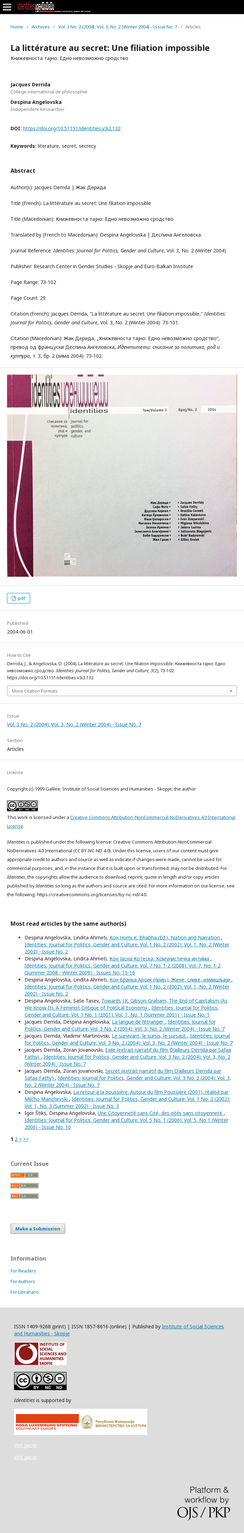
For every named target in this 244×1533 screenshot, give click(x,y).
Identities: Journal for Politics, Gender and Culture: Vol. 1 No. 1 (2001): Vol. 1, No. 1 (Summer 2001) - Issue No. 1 (122, 1011)
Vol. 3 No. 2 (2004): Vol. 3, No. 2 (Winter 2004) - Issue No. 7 (117, 27)
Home (17, 27)
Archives (41, 27)
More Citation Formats (35, 691)
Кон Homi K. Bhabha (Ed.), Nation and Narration (165, 937)
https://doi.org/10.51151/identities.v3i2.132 (72, 128)
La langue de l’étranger (138, 1021)
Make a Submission (37, 1228)
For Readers (23, 1271)
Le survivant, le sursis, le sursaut (149, 1035)
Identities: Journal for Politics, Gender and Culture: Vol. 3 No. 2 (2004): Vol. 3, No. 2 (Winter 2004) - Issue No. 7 (125, 1025)
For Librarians (25, 1292)
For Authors (23, 1281)
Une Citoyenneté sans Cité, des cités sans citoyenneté (161, 1113)
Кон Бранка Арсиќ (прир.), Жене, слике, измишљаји (170, 979)
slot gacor (25, 1445)
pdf (21, 598)
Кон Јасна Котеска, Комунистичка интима (160, 958)
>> (26, 1139)
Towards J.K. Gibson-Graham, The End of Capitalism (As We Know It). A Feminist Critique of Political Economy (126, 1004)
